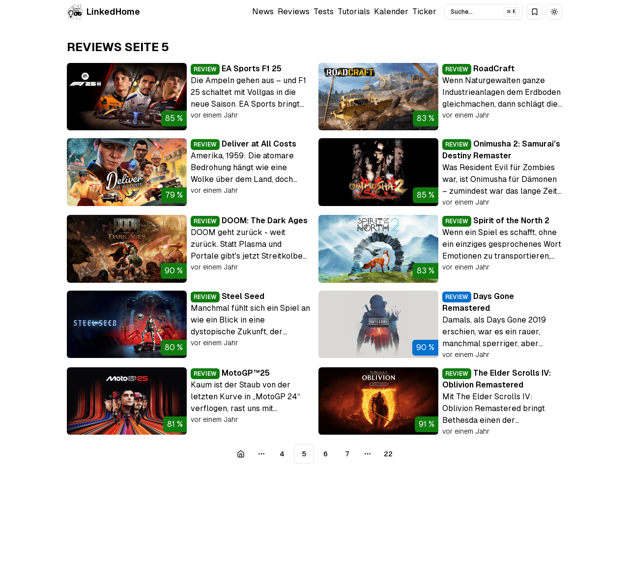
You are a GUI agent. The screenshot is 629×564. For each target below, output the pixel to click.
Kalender (391, 11)
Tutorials (354, 11)
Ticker (424, 11)
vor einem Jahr (214, 115)
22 (388, 454)
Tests (324, 11)
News (263, 11)
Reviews (294, 11)
